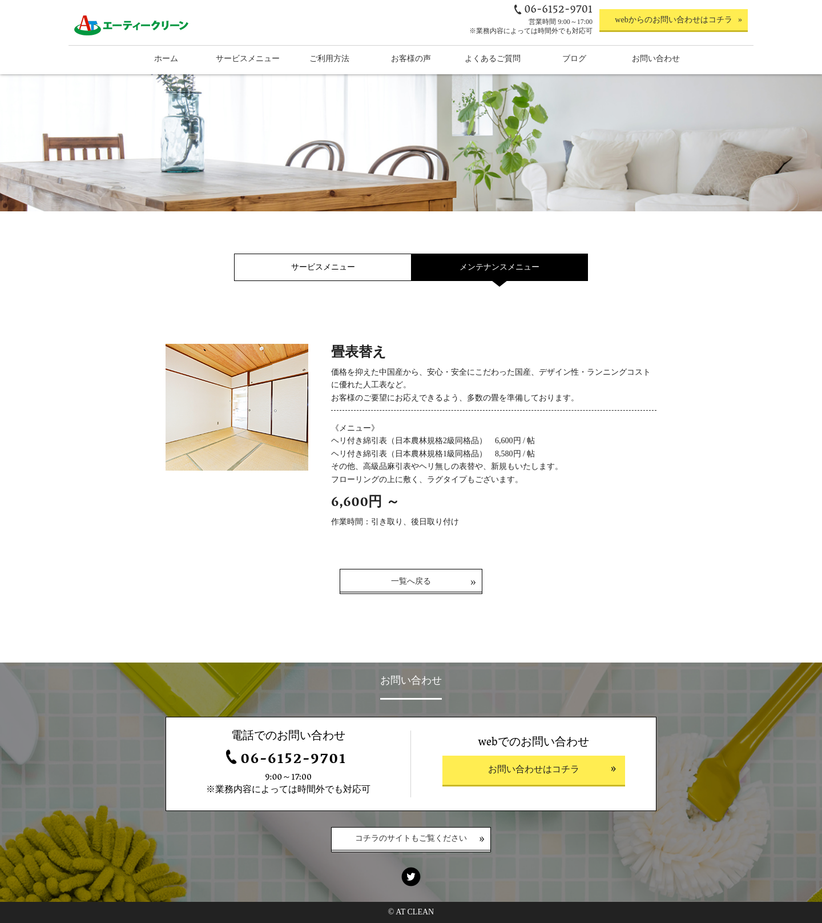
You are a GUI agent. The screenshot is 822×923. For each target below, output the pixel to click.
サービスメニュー (323, 267)
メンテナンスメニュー (499, 267)
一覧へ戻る (411, 581)
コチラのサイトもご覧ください (411, 839)
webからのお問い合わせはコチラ (673, 19)
